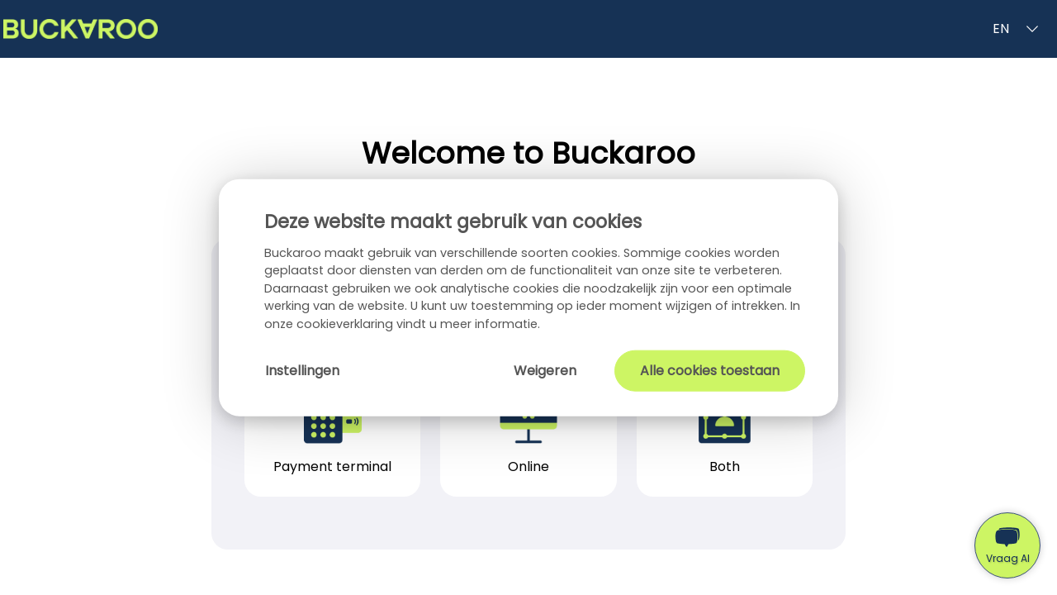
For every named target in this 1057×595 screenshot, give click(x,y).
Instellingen (302, 369)
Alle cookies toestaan (710, 369)
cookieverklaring (346, 324)
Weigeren (545, 369)
